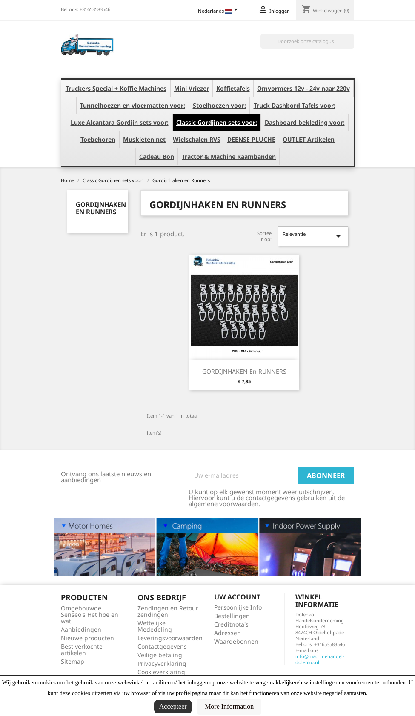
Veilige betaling (159, 655)
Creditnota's (231, 624)
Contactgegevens (162, 646)
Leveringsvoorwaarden (170, 638)
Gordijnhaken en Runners (101, 208)
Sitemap (72, 661)
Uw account (237, 596)
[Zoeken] (307, 41)
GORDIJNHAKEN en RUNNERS (244, 371)
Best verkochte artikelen (82, 649)
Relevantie (313, 236)
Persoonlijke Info (238, 607)
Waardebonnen (236, 641)
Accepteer (173, 706)
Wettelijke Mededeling (154, 626)
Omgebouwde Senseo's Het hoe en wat (89, 614)
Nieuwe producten (87, 638)
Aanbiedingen (81, 629)
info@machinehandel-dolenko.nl (319, 659)
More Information (229, 706)
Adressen (227, 633)
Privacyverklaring (161, 663)
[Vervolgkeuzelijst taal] (219, 11)
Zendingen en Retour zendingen (167, 611)
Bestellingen (232, 616)
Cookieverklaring (161, 672)
